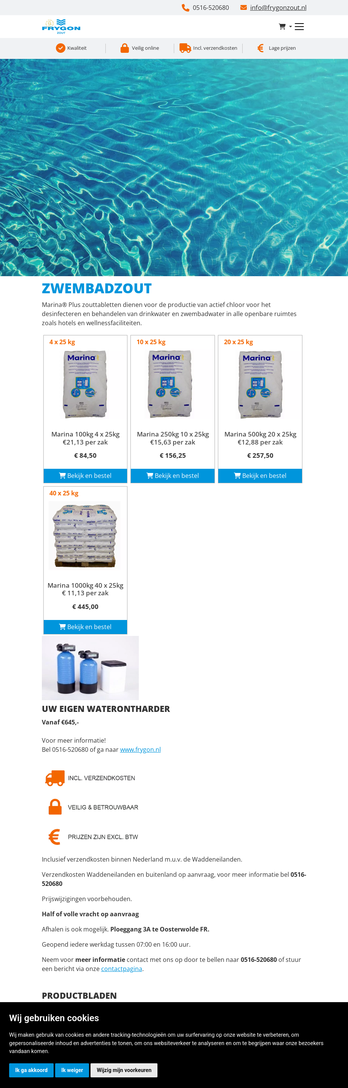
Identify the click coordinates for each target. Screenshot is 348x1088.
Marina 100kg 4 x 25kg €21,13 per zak (85, 438)
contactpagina (121, 969)
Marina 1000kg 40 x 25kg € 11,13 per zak (85, 589)
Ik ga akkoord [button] (31, 1070)
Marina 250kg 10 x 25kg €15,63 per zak (173, 438)
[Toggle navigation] (299, 26)
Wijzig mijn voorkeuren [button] (124, 1070)
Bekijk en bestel (85, 475)
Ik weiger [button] (72, 1070)
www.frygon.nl (140, 749)
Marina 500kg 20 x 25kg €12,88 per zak (260, 438)
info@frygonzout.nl (278, 7)
